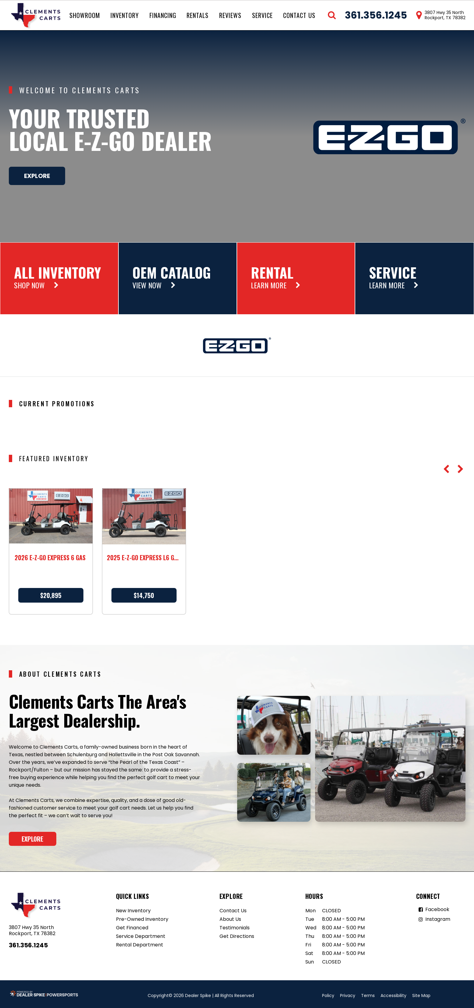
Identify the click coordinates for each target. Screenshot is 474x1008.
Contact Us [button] (299, 15)
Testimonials (234, 927)
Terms (368, 995)
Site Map (421, 995)
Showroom (84, 15)
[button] (446, 469)
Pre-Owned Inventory (142, 919)
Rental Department (139, 944)
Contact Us (233, 910)
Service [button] (262, 15)
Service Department (140, 936)
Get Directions (236, 936)
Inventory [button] (125, 15)
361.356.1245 (28, 945)
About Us (230, 919)
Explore (37, 176)
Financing (162, 15)
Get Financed (132, 927)
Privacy (347, 995)
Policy (328, 995)
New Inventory (133, 910)
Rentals (198, 15)
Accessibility (393, 995)
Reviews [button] (230, 15)
